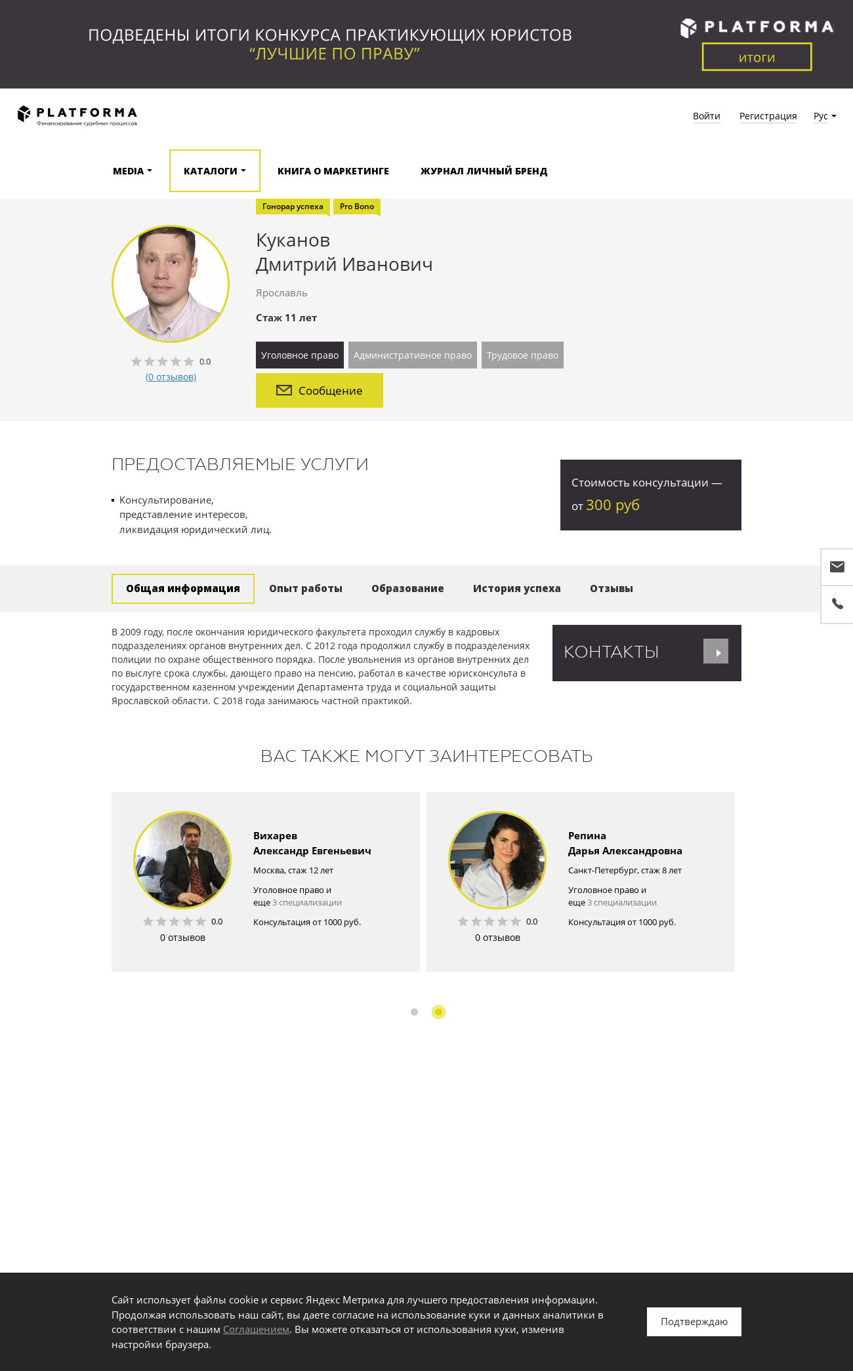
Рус (821, 115)
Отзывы (611, 588)
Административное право (413, 355)
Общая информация (183, 588)
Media (128, 171)
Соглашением (256, 1329)
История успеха (517, 588)
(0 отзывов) (171, 376)
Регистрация (768, 115)
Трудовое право (522, 355)
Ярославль (282, 292)
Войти (706, 115)
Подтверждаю (694, 1321)
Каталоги (211, 171)
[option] (266, 882)
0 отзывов (182, 937)
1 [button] (414, 1012)
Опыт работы (306, 588)
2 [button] (438, 1012)
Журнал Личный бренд (484, 171)
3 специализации (307, 902)
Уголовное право (300, 355)
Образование (407, 588)
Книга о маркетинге (333, 171)
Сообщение (319, 390)
